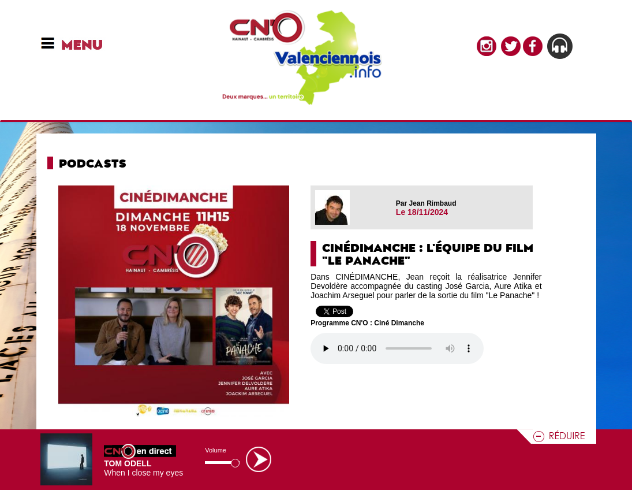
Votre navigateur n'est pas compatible (397, 348)
